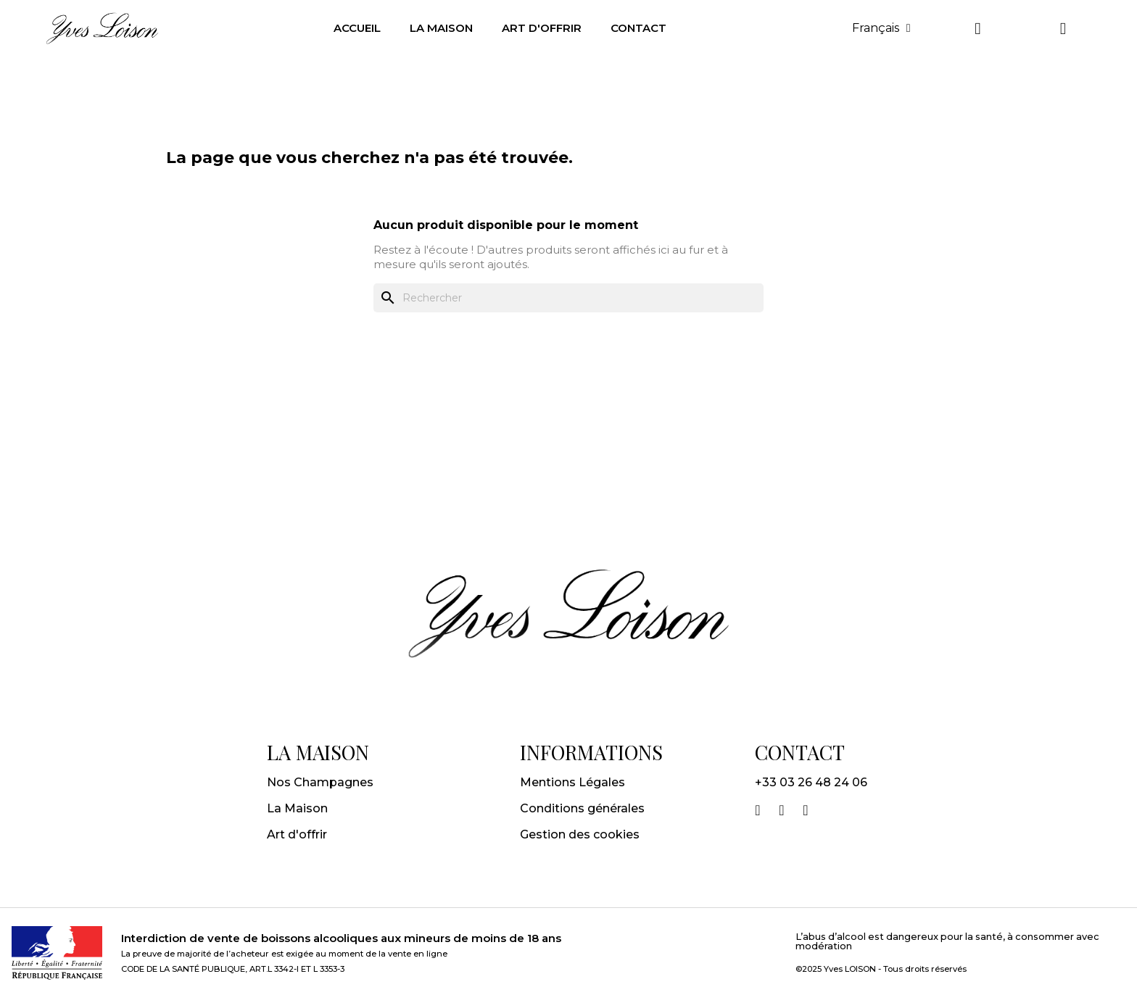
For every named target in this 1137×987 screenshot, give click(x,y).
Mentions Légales (572, 782)
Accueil (357, 28)
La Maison (297, 808)
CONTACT (638, 28)
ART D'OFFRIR (542, 28)
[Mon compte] (977, 28)
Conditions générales (582, 808)
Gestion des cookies (580, 834)
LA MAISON (441, 28)
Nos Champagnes (320, 782)
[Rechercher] (568, 297)
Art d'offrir (297, 834)
